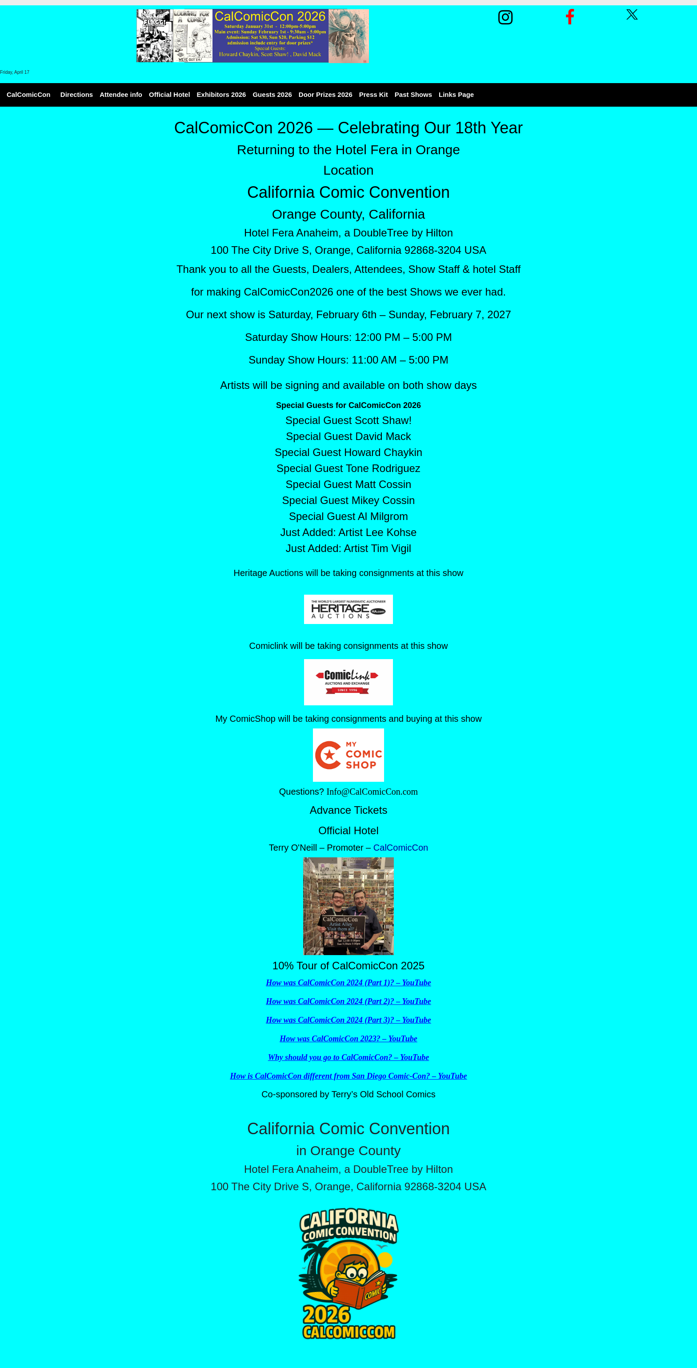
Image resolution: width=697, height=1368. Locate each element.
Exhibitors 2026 (221, 94)
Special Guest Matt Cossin (349, 484)
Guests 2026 (272, 94)
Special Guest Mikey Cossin (348, 500)
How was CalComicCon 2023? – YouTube (348, 1038)
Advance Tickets (349, 810)
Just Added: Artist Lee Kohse (348, 532)
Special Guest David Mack (348, 436)
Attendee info (121, 94)
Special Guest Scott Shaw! (348, 420)
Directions (76, 94)
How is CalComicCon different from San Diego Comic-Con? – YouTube (348, 1076)
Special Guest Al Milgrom (348, 516)
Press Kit (373, 94)
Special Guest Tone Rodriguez (348, 468)
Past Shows (413, 94)
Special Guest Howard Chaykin (348, 452)
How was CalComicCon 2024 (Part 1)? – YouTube (348, 982)
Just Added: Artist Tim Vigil (348, 548)
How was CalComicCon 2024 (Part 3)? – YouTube (348, 1020)
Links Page (456, 94)
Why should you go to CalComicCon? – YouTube (348, 1057)
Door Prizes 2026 (326, 94)
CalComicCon (28, 94)
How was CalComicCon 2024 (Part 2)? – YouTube (348, 1001)
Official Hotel (169, 94)
